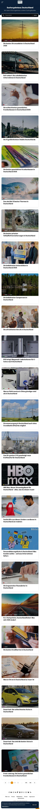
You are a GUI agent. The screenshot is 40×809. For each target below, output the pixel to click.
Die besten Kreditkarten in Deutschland (18, 650)
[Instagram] (13, 792)
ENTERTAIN (7, 484)
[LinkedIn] (15, 792)
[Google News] (11, 792)
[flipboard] (18, 792)
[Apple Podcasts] (22, 792)
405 (26, 782)
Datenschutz (5, 806)
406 (30, 782)
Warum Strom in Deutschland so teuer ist (18, 680)
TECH (11, 40)
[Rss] (31, 792)
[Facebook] (9, 792)
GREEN (6, 356)
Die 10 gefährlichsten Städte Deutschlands (19, 140)
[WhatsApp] (24, 792)
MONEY (6, 40)
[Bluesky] (28, 792)
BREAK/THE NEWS (8, 452)
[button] (34, 805)
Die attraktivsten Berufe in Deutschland (18, 330)
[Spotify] (20, 792)
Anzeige (6, 548)
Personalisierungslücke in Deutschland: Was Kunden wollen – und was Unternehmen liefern (19, 554)
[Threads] (26, 792)
